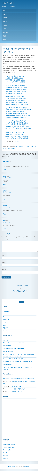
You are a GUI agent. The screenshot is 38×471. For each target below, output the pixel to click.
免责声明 (5, 330)
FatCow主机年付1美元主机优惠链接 (15, 100)
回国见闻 (5, 342)
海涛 (4, 220)
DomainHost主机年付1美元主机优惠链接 (16, 89)
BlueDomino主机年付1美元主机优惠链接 (16, 87)
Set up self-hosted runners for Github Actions (15, 344)
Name (3, 257)
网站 (30, 146)
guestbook (6, 321)
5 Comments (11, 148)
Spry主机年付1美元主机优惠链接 (14, 78)
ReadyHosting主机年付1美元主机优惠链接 (16, 123)
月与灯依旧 (8, 3)
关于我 (4, 36)
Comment (5, 240)
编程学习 (5, 29)
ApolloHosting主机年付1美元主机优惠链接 (16, 136)
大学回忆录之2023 (8, 353)
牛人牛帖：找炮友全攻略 (18, 390)
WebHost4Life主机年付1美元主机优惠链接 (16, 138)
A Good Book (6, 313)
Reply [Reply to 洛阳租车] (4, 199)
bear (16, 146)
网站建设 (5, 25)
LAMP (4, 324)
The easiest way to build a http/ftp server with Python (17, 363)
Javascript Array (7, 347)
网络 (33, 146)
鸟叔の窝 (5, 460)
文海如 (4, 176)
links (4, 327)
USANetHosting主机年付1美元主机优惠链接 (17, 127)
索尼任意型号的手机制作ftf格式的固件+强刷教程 (20, 380)
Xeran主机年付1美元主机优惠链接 (14, 132)
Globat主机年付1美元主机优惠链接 (14, 134)
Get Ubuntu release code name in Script (13, 350)
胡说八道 (5, 18)
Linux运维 (5, 32)
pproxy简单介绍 (7, 366)
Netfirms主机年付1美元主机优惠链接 (15, 82)
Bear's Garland (11, 468)
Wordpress (26, 468)
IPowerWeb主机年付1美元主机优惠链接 (16, 113)
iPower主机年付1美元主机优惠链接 (15, 111)
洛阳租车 (5, 191)
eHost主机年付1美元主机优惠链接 (14, 96)
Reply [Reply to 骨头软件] (4, 214)
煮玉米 (4, 39)
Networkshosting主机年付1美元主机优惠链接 (17, 115)
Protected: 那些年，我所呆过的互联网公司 (14, 360)
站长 (28, 146)
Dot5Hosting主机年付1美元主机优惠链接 (16, 91)
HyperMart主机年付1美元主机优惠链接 (16, 108)
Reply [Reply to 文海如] (4, 184)
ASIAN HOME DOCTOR (9, 446)
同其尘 (5, 454)
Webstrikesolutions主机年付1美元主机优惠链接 (18, 129)
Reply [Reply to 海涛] (4, 229)
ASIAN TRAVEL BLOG (9, 449)
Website (4, 271)
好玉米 (17, 141)
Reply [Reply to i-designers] (4, 169)
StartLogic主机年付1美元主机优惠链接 (15, 125)
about (4, 316)
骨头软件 (5, 205)
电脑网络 (5, 14)
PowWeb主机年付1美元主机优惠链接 (15, 117)
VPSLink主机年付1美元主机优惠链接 (15, 80)
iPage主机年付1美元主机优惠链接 (14, 76)
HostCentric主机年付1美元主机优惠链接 (16, 102)
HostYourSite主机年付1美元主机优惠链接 (16, 104)
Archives (5, 318)
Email (3, 264)
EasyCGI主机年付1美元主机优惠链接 (15, 93)
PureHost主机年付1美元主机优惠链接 (15, 121)
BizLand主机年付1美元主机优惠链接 (15, 85)
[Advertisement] (18, 420)
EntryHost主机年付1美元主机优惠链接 (15, 98)
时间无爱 (5, 457)
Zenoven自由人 (7, 452)
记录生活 (5, 21)
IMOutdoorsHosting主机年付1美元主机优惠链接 (18, 109)
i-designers (6, 161)
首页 (4, 10)
